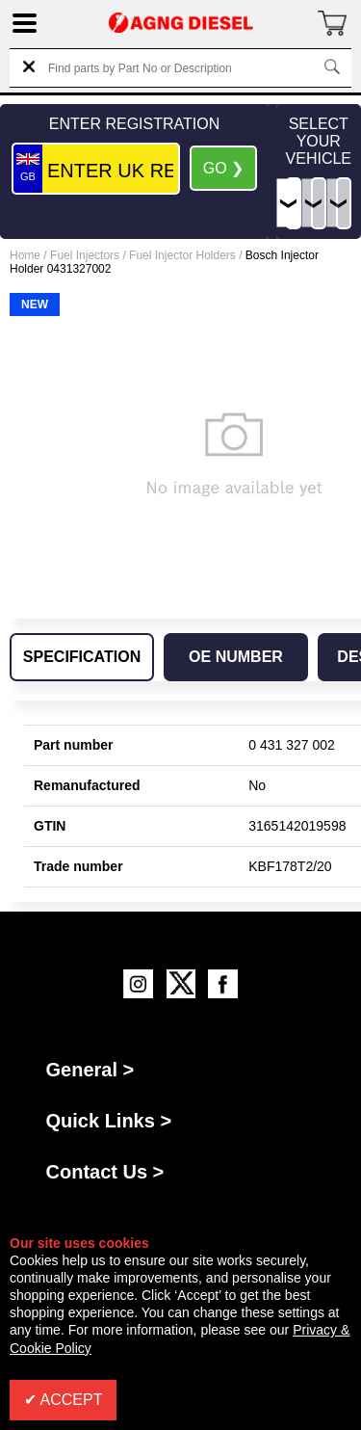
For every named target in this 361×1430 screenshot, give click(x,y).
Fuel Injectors (84, 255)
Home (25, 255)
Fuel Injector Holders (182, 255)
